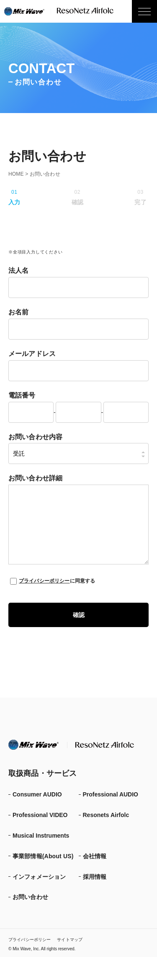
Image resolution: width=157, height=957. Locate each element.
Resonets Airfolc (106, 815)
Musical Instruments (41, 835)
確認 (79, 615)
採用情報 (95, 876)
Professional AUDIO (111, 794)
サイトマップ (69, 939)
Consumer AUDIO (37, 794)
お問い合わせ (30, 897)
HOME (16, 174)
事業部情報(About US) (43, 856)
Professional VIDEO (40, 815)
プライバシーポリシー (44, 581)
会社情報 (95, 856)
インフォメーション (39, 876)
